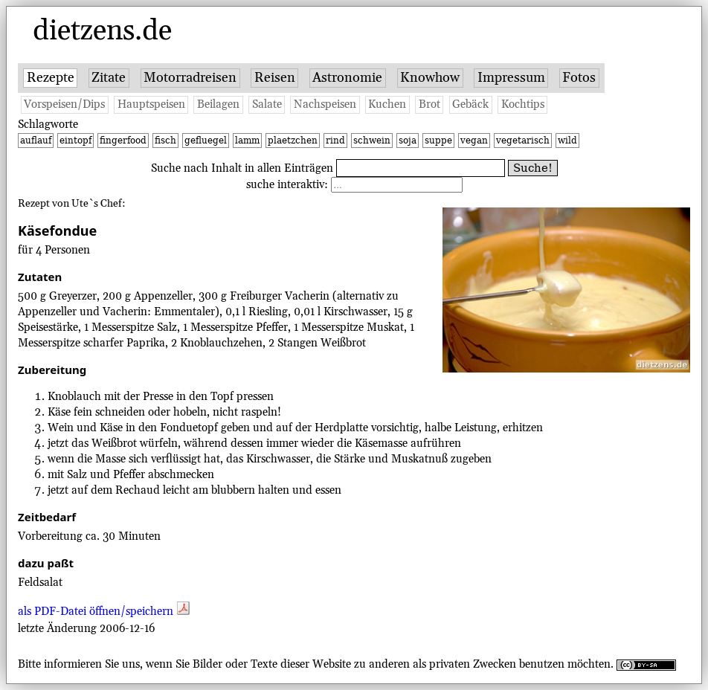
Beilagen (218, 104)
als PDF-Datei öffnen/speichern (104, 611)
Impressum (511, 77)
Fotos (579, 77)
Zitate (108, 77)
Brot (429, 104)
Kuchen (387, 104)
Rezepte (50, 77)
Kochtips (522, 104)
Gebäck (470, 104)
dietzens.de (102, 31)
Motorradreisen (190, 77)
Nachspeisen (325, 104)
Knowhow (430, 77)
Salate (267, 104)
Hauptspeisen (151, 104)
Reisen (274, 77)
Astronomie (347, 77)
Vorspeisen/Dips (64, 104)
